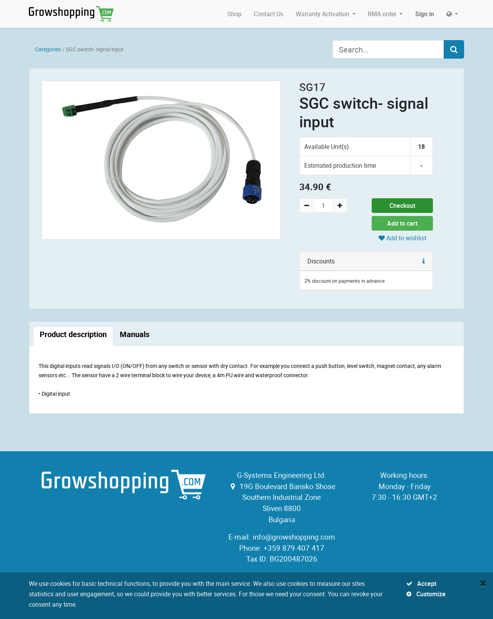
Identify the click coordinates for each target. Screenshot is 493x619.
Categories (48, 49)
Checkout (402, 205)
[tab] (73, 336)
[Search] (454, 49)
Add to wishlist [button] (402, 238)
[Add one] (339, 205)
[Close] (483, 583)
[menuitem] (234, 14)
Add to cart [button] (402, 223)
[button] (424, 261)
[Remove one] (306, 205)
